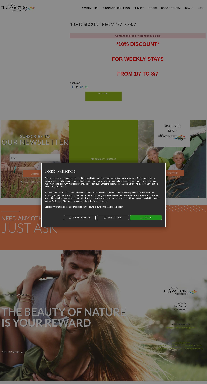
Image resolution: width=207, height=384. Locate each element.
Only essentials (113, 217)
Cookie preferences (80, 217)
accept (146, 217)
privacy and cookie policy (111, 207)
